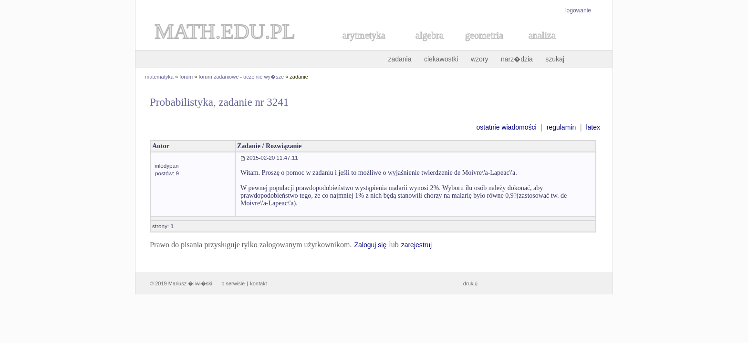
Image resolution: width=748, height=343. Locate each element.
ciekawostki (441, 59)
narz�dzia (517, 59)
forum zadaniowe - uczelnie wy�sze (241, 77)
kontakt (258, 283)
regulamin (561, 127)
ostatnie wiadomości (506, 127)
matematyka (159, 77)
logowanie (578, 10)
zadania (399, 59)
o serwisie (233, 283)
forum (186, 77)
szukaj (554, 59)
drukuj (470, 283)
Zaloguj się (370, 245)
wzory (479, 59)
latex (593, 127)
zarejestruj (416, 245)
